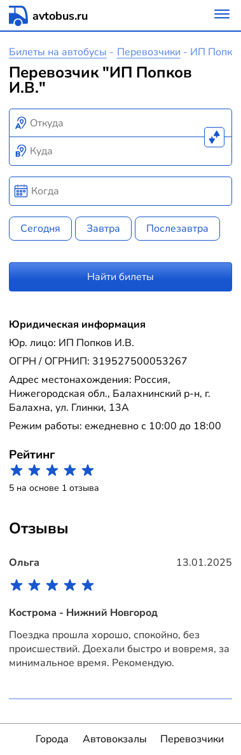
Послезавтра (177, 229)
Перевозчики (149, 52)
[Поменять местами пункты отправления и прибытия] (214, 137)
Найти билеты (120, 277)
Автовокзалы (115, 739)
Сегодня (40, 229)
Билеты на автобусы (58, 52)
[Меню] (222, 15)
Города (52, 739)
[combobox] (121, 123)
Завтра (103, 229)
